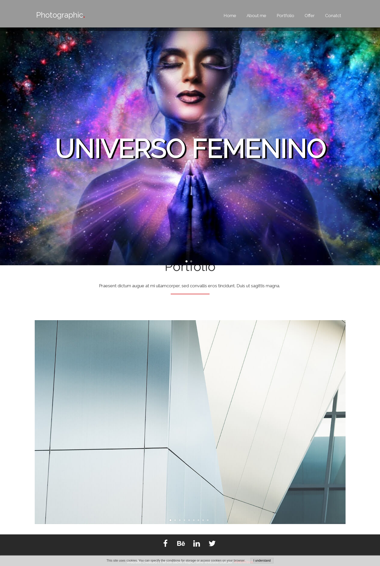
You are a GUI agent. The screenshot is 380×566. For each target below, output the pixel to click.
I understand (262, 560)
